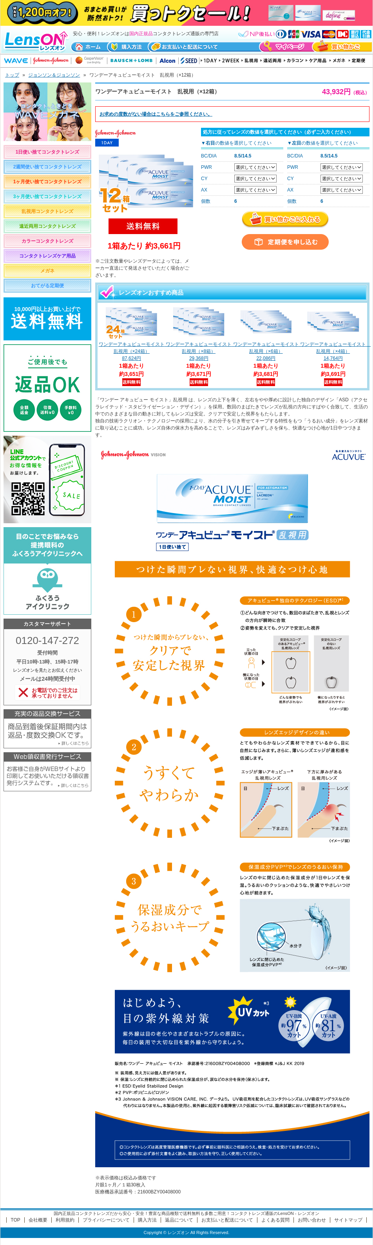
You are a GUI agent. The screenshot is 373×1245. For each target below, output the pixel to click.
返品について (179, 1220)
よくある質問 (275, 1220)
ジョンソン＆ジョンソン (54, 75)
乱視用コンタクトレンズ (47, 211)
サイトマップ (348, 1220)
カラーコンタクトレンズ (47, 241)
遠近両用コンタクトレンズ (47, 226)
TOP (15, 1220)
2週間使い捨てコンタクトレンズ (47, 167)
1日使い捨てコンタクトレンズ (48, 152)
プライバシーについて (106, 1220)
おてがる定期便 (47, 285)
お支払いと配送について (227, 1220)
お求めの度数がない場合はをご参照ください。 (156, 114)
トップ (12, 75)
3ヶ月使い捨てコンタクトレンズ (47, 196)
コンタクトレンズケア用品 (47, 256)
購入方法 (147, 1220)
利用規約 (65, 1220)
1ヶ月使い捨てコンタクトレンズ (47, 181)
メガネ (47, 271)
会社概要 (38, 1220)
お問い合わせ (312, 1220)
